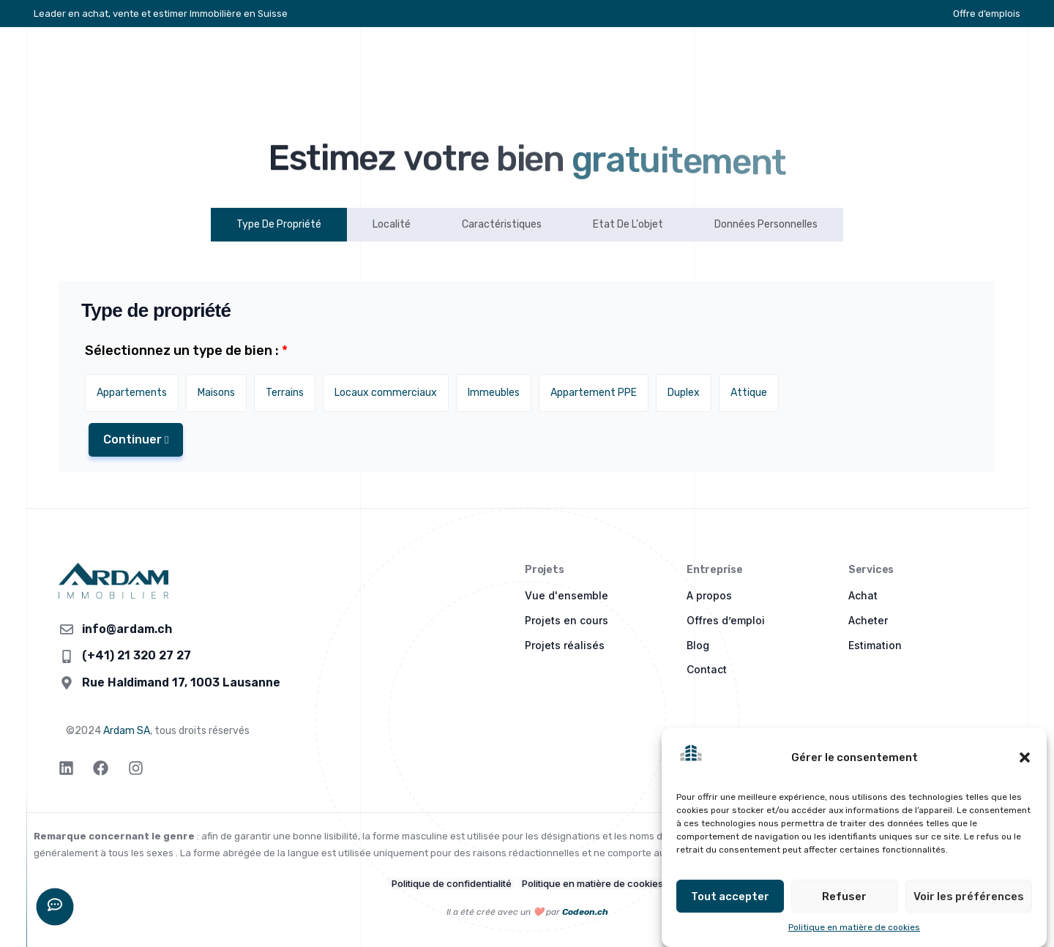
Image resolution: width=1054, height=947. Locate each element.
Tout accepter (730, 896)
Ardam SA (126, 731)
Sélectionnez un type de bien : (186, 351)
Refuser (844, 896)
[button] (1024, 757)
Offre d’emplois (986, 13)
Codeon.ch (585, 912)
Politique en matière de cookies (854, 928)
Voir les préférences (968, 896)
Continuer (135, 439)
